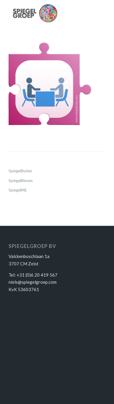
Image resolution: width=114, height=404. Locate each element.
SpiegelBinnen (21, 180)
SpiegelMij (17, 190)
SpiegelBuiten (20, 170)
